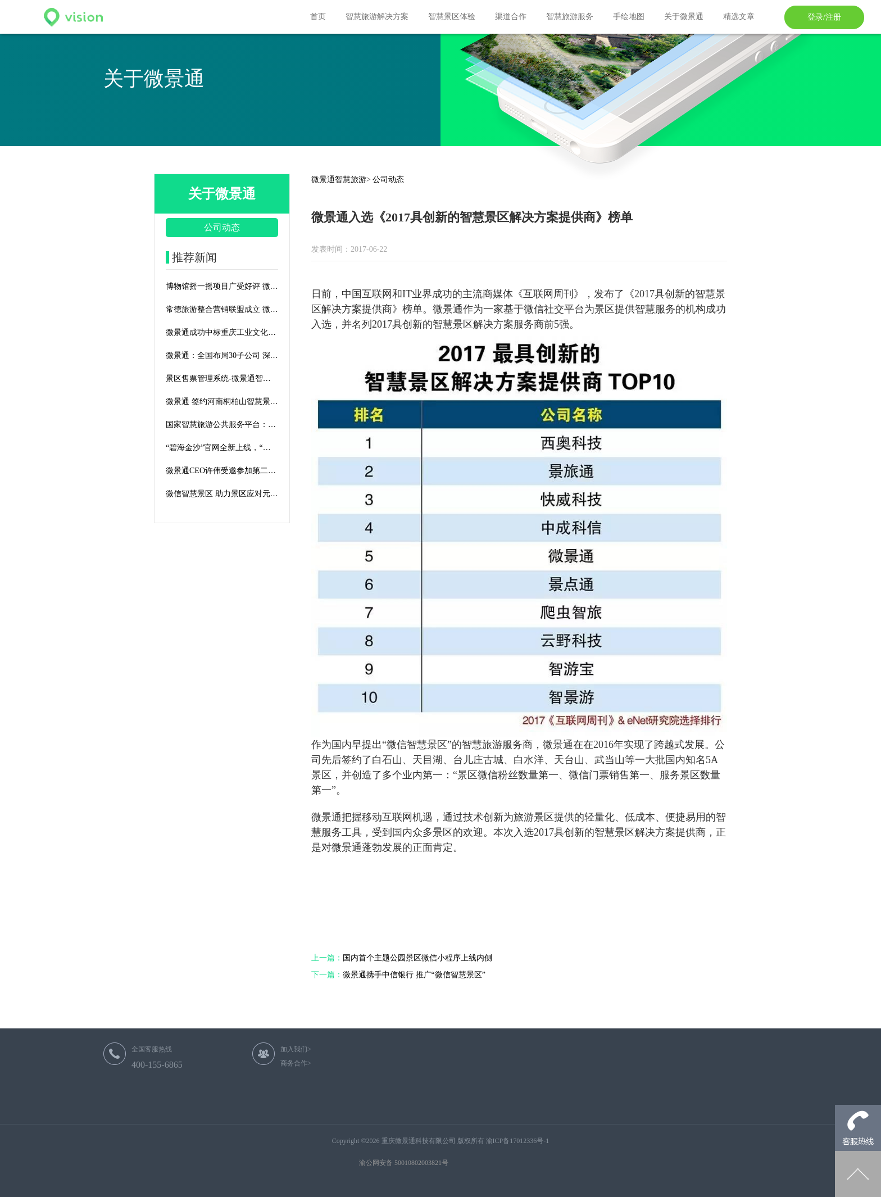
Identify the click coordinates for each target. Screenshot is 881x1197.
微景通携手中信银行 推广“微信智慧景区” (398, 975)
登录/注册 (824, 17)
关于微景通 (683, 16)
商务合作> (295, 1063)
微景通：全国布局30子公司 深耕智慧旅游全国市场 (222, 355)
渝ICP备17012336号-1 (518, 1141)
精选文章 (739, 16)
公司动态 (222, 227)
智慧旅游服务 (569, 16)
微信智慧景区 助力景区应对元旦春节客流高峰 (222, 493)
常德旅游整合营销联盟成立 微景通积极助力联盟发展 (222, 309)
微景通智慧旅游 (338, 179)
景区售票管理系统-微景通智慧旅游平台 (222, 378)
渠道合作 (510, 16)
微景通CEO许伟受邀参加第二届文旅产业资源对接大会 (222, 470)
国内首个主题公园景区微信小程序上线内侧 (401, 958)
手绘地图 (628, 16)
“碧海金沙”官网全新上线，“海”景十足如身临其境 (222, 447)
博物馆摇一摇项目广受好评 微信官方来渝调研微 (222, 286)
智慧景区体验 (451, 16)
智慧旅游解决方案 (377, 16)
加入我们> (295, 1049)
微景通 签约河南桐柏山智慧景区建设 (222, 401)
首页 (318, 16)
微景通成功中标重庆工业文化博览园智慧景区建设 (222, 332)
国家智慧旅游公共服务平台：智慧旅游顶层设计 (222, 424)
